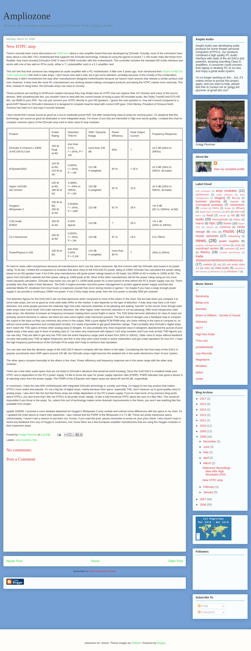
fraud (210, 215)
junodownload (204, 347)
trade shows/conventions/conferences (219, 258)
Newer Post (14, 561)
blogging (220, 197)
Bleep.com (202, 302)
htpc (34, 439)
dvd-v (198, 215)
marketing (225, 227)
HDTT (199, 327)
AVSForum (63, 53)
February (209, 486)
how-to (200, 223)
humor (228, 223)
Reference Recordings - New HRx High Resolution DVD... (217, 471)
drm (228, 211)
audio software (225, 194)
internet (209, 227)
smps (238, 245)
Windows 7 (233, 271)
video (207, 268)
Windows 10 (217, 271)
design (227, 208)
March (207, 463)
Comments (206, 612)
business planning (208, 201)
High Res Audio (205, 334)
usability (207, 264)
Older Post (175, 561)
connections (237, 204)
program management (207, 245)
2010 (203, 425)
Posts (203, 606)
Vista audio (222, 268)
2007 (203, 499)
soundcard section (207, 248)
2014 (203, 404)
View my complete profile (229, 169)
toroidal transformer (230, 252)
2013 (203, 409)
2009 (203, 431)
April (206, 457)
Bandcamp (202, 296)
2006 (203, 504)
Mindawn (201, 366)
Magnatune (203, 359)
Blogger (161, 642)
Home (95, 561)
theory (205, 252)
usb (219, 264)
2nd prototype (203, 191)
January (208, 492)
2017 (203, 398)
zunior (199, 378)
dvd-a (237, 211)
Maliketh (136, 642)
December (210, 441)
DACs (215, 208)
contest (203, 208)
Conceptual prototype (209, 204)
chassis (234, 201)
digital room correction (210, 212)
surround (229, 248)
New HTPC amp (213, 480)
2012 (203, 415)
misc (214, 231)
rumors (226, 245)
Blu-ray (236, 198)
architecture (202, 194)
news (201, 240)
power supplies (229, 241)
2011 (203, 420)
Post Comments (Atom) (102, 571)
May (206, 452)
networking (234, 236)
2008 (203, 436)
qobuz (199, 372)
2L (197, 290)
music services (207, 236)
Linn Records (204, 353)
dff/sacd (240, 208)
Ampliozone (26, 16)
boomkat (201, 309)
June (206, 446)
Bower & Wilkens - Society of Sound (218, 315)
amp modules (23, 439)
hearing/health (220, 219)
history (237, 219)
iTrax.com (202, 340)
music (228, 231)
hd (233, 215)
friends (222, 215)
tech (242, 248)
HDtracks (201, 321)
